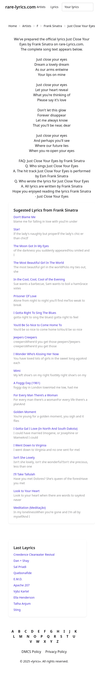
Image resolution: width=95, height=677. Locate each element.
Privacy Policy (56, 651)
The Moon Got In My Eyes (31, 246)
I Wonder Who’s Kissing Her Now (36, 354)
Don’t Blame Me (24, 217)
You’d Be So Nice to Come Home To (38, 325)
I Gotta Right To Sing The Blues (35, 313)
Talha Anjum (22, 604)
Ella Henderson (24, 597)
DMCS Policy (31, 651)
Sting (17, 610)
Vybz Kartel (21, 591)
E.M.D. (18, 579)
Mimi (17, 371)
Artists (41, 7)
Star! (17, 229)
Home (12, 26)
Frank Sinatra (53, 26)
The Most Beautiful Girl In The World (39, 263)
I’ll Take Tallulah (24, 474)
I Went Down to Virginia (30, 445)
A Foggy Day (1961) (27, 383)
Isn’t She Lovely (24, 457)
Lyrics (54, 7)
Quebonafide (23, 573)
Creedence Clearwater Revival (34, 555)
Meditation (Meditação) (30, 508)
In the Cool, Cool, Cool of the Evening (39, 279)
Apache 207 (22, 585)
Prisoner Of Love (25, 296)
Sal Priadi (20, 567)
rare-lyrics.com (20, 7)
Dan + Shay (21, 561)
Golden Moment (25, 412)
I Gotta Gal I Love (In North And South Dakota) (45, 429)
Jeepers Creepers (25, 337)
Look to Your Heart (26, 491)
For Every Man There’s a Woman (36, 395)
